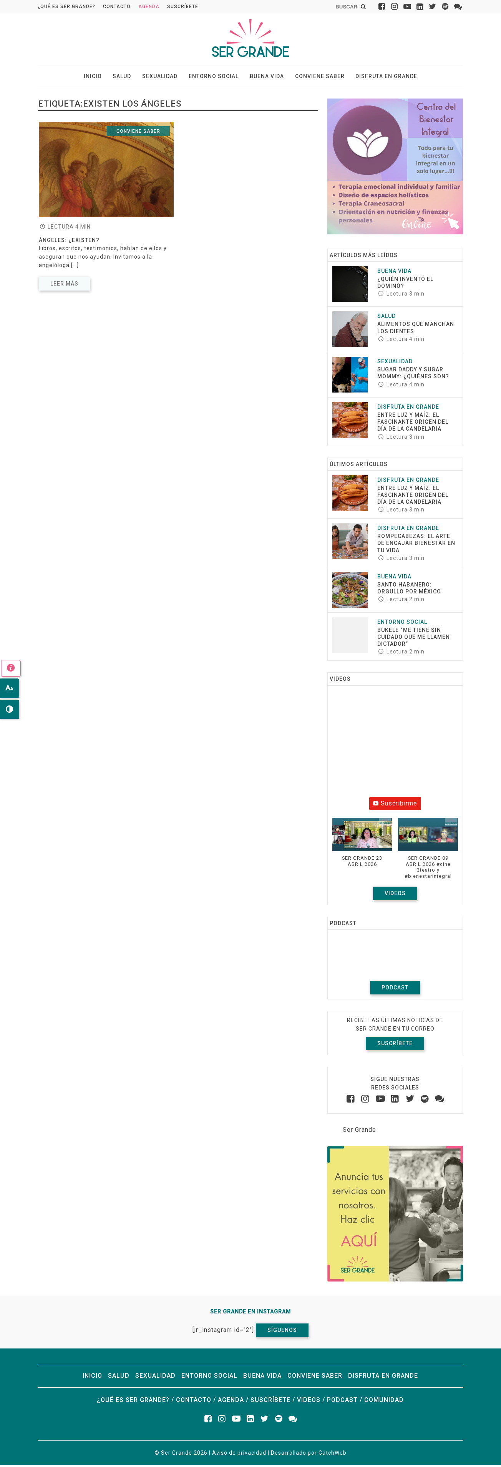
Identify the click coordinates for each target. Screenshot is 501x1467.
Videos (395, 895)
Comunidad (384, 1402)
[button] (362, 848)
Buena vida (264, 77)
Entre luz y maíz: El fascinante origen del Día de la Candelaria (412, 424)
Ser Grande (359, 1131)
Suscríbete (182, 6)
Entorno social (214, 77)
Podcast (395, 989)
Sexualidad (163, 77)
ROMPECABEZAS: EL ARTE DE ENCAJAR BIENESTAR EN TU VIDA (416, 545)
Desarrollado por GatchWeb (309, 1455)
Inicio (102, 77)
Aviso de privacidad (239, 1455)
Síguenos (282, 1332)
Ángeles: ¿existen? (69, 242)
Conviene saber (313, 77)
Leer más (64, 285)
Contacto (117, 6)
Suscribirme (395, 805)
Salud (128, 77)
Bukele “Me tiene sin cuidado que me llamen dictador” (413, 639)
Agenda (148, 6)
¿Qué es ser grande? (66, 6)
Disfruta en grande (377, 77)
